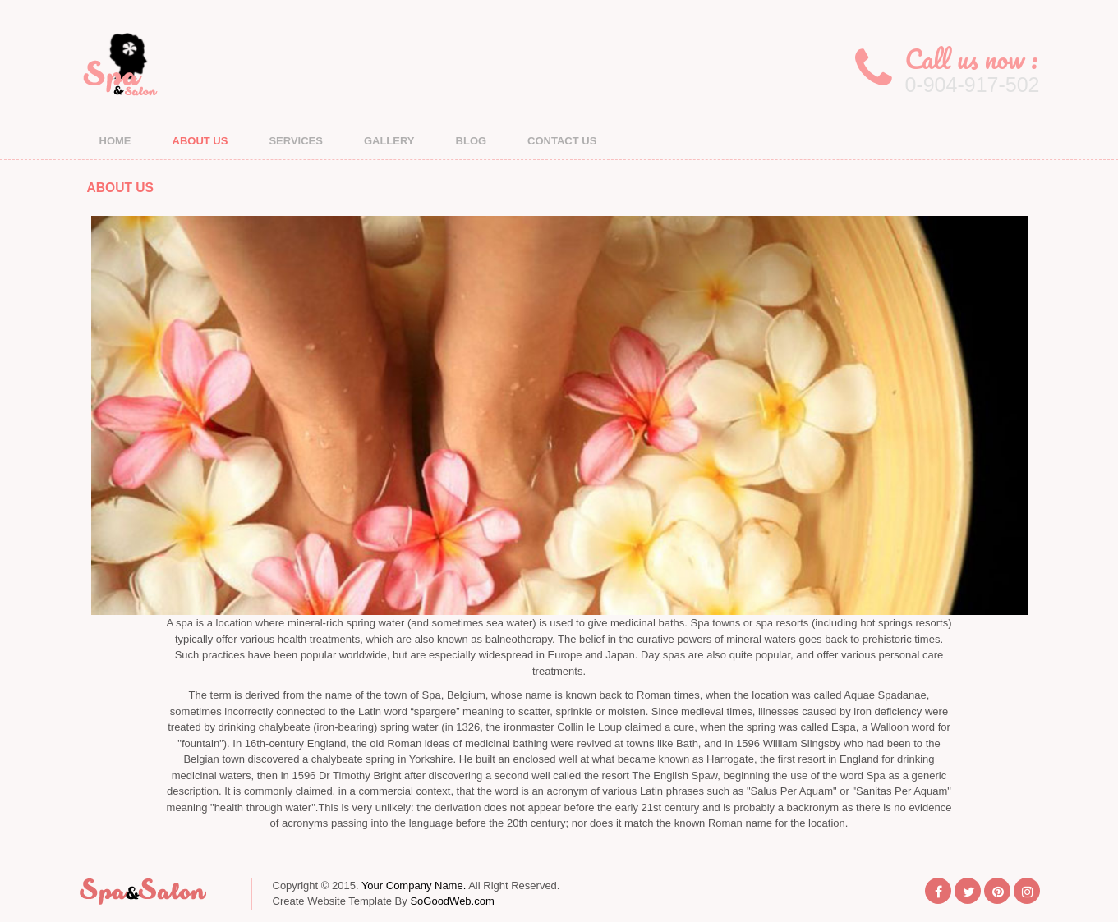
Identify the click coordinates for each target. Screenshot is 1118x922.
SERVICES (296, 141)
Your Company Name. (413, 885)
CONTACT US (561, 141)
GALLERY (389, 141)
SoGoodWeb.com (452, 901)
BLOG (471, 141)
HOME (115, 141)
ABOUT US (200, 141)
